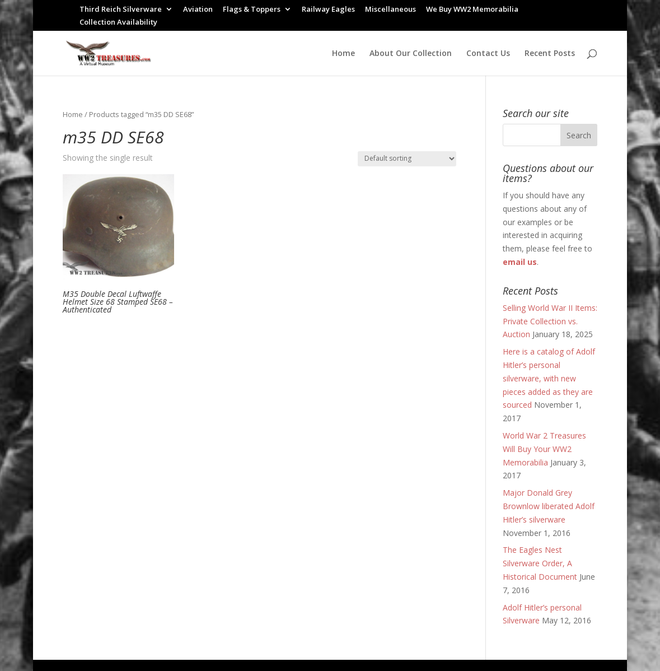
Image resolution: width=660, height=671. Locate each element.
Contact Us (488, 53)
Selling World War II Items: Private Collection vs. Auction (550, 321)
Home (343, 53)
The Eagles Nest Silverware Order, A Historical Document (540, 563)
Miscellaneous (390, 10)
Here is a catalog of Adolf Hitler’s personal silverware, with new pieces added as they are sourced (549, 378)
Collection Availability (118, 22)
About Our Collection (410, 53)
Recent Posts (550, 53)
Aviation (198, 10)
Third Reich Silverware (120, 10)
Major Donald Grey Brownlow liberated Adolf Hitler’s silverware (549, 506)
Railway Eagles (328, 10)
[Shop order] (407, 158)
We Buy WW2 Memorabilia (472, 10)
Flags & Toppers (251, 10)
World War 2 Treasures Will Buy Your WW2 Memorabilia (544, 449)
